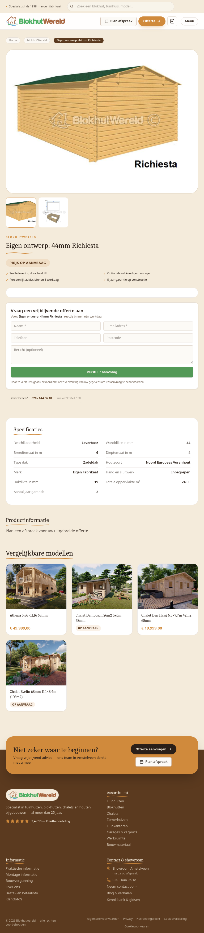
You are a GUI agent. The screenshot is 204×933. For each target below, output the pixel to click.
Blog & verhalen (119, 893)
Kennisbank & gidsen (123, 899)
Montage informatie (21, 874)
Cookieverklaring (175, 919)
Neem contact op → (122, 886)
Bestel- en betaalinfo (22, 893)
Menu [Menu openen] (189, 21)
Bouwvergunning (19, 880)
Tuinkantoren (117, 826)
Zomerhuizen (117, 819)
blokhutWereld (37, 40)
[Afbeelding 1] (21, 212)
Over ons (13, 887)
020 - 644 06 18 (42, 398)
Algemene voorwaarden (103, 919)
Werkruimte (116, 838)
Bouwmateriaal (119, 844)
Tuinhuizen (115, 801)
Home (13, 40)
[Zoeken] (120, 6)
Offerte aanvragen (153, 749)
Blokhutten (115, 807)
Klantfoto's (14, 899)
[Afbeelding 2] (53, 212)
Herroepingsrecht (148, 919)
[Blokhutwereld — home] (35, 21)
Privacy (128, 919)
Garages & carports (122, 832)
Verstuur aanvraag (102, 372)
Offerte (152, 21)
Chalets (112, 813)
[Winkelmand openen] (172, 21)
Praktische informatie (22, 868)
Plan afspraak (119, 21)
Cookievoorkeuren (137, 926)
